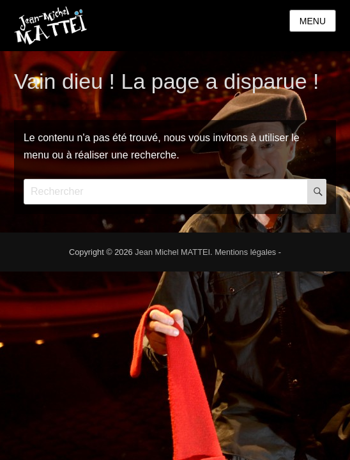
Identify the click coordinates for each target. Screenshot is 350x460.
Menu (313, 21)
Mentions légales (245, 252)
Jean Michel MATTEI (172, 252)
